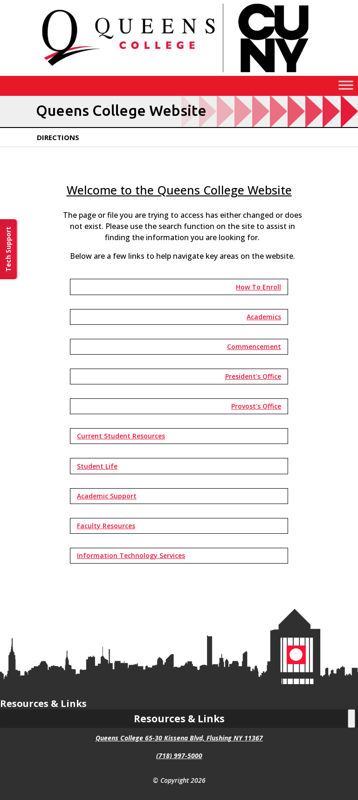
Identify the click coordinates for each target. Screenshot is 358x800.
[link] (179, 73)
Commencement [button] (254, 346)
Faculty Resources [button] (106, 525)
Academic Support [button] (107, 495)
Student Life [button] (97, 466)
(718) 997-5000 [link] (179, 755)
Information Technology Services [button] (131, 555)
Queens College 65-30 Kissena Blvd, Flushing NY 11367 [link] (179, 737)
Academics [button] (264, 316)
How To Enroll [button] (258, 286)
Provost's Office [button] (256, 406)
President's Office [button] (253, 376)
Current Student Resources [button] (121, 435)
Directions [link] (58, 137)
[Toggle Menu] (345, 85)
